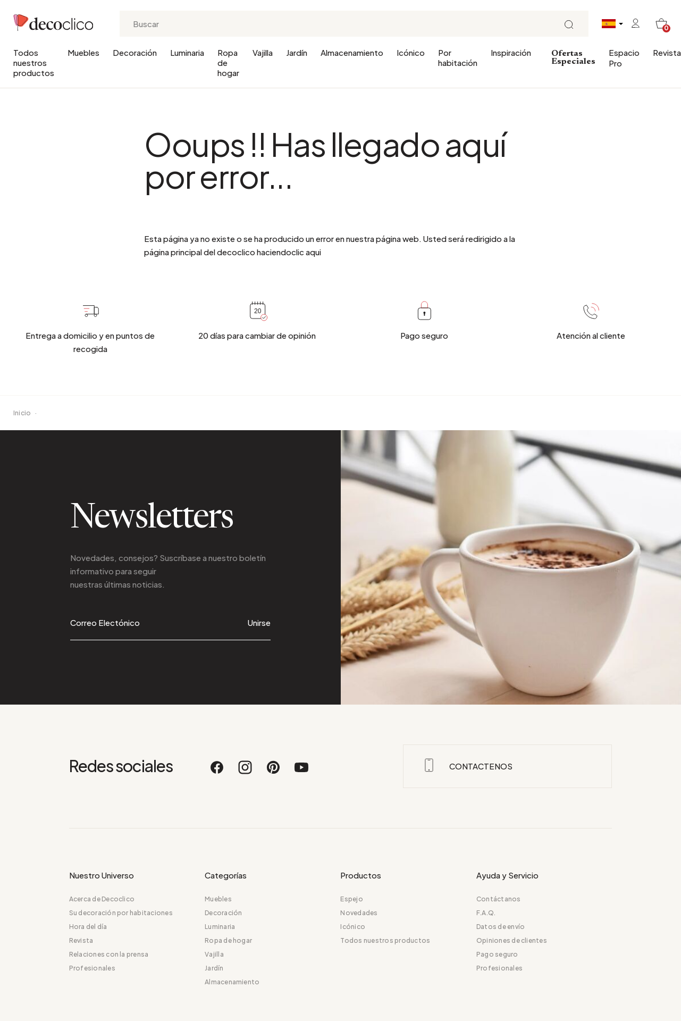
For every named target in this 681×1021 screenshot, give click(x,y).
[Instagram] (245, 772)
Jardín (296, 52)
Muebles (83, 52)
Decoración (135, 52)
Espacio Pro (624, 57)
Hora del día (88, 927)
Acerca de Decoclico (102, 899)
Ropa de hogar (228, 62)
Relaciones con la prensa (109, 954)
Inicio (22, 413)
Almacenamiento (352, 52)
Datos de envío (500, 927)
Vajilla (263, 52)
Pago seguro (497, 954)
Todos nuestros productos (33, 62)
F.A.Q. (485, 913)
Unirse (259, 622)
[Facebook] (217, 772)
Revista (667, 52)
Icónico (411, 52)
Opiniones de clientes (511, 940)
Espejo (351, 899)
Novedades (358, 913)
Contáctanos (498, 899)
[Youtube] (301, 772)
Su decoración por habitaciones (121, 913)
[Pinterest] (273, 772)
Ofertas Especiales (573, 57)
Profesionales (92, 968)
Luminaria (187, 52)
